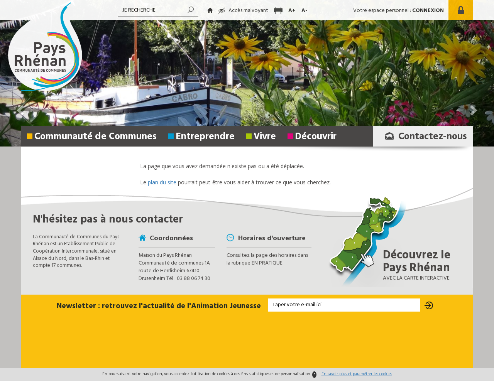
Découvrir (316, 137)
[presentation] (247, 340)
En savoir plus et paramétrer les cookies (356, 374)
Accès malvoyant (243, 10)
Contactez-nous (424, 137)
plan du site (162, 182)
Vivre (265, 137)
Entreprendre (205, 137)
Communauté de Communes (95, 137)
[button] (473, 73)
